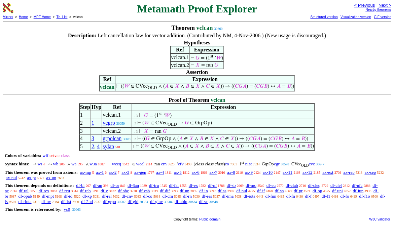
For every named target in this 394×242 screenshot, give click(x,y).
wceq (116, 163)
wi (40, 163)
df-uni (337, 190)
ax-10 (268, 172)
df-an (97, 185)
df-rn (187, 196)
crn (164, 163)
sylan (108, 146)
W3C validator (379, 219)
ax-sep (370, 172)
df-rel (107, 196)
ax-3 (125, 172)
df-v (104, 190)
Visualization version (356, 17)
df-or (114, 185)
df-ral (24, 190)
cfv (181, 163)
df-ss (222, 190)
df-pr (298, 190)
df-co (147, 196)
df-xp (87, 196)
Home (23, 17)
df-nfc (357, 185)
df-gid (133, 201)
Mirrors (8, 17)
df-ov (46, 201)
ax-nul (11, 177)
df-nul (241, 190)
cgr (277, 163)
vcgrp (109, 123)
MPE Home (42, 17)
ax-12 (307, 172)
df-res (207, 196)
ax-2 (112, 172)
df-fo (345, 196)
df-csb (144, 190)
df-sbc (123, 190)
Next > (385, 5)
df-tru (154, 185)
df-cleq (314, 185)
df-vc (203, 201)
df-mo (251, 185)
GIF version (382, 17)
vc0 (67, 209)
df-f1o (364, 196)
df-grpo (109, 201)
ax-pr (31, 177)
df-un (184, 190)
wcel (140, 163)
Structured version (323, 17)
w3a (93, 163)
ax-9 (249, 172)
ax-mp (85, 172)
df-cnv (127, 196)
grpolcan (112, 138)
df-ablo (181, 201)
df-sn (279, 190)
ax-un (51, 177)
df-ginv (156, 201)
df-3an (133, 185)
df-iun (358, 190)
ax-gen (140, 172)
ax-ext (327, 172)
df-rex (44, 190)
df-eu (271, 185)
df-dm (167, 196)
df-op (317, 190)
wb (56, 163)
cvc (312, 163)
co (227, 163)
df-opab (25, 196)
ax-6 (196, 172)
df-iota (249, 196)
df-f (308, 196)
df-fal (174, 185)
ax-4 (160, 172)
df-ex (193, 185)
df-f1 (326, 196)
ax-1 (100, 172)
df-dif (165, 190)
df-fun (271, 196)
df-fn (290, 196)
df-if (261, 190)
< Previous (364, 5)
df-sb (231, 185)
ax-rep (348, 172)
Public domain (209, 219)
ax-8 (231, 172)
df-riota (25, 201)
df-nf (212, 185)
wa (73, 163)
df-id (68, 196)
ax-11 (287, 172)
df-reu (64, 190)
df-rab (85, 190)
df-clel (336, 185)
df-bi (80, 185)
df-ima (228, 196)
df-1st (66, 201)
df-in (203, 190)
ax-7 (213, 172)
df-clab (292, 185)
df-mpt (48, 196)
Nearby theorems (378, 9)
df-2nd (87, 201)
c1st (248, 163)
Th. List (62, 17)
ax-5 (178, 172)
